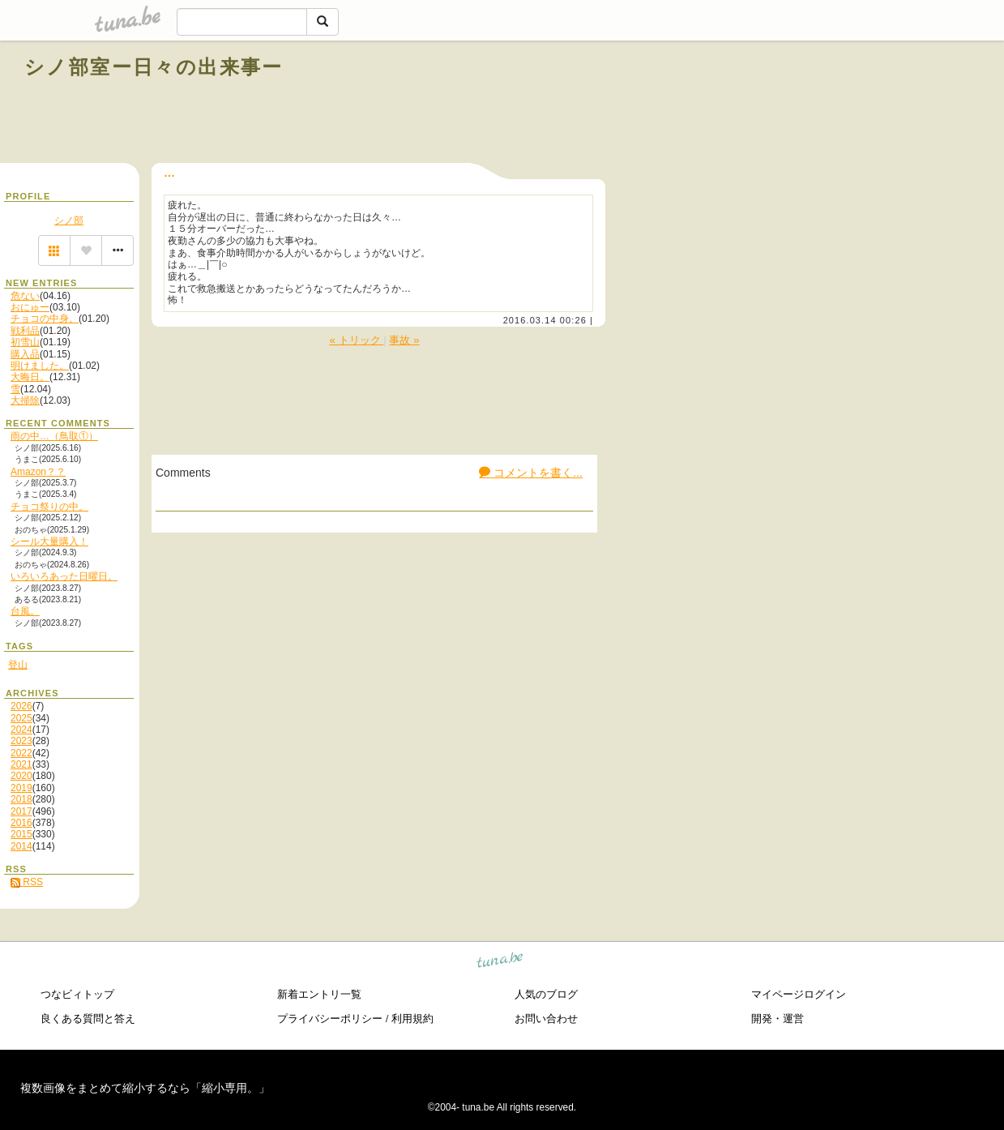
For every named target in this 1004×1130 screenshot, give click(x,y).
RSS (27, 882)
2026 (21, 706)
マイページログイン (798, 994)
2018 (21, 799)
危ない (25, 296)
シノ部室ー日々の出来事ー (154, 67)
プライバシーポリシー (329, 1018)
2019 (21, 788)
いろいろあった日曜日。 (64, 576)
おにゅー (30, 307)
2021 (21, 764)
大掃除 (25, 400)
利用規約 (412, 1018)
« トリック (356, 340)
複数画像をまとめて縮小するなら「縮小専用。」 (145, 1087)
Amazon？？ (38, 471)
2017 (21, 811)
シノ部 (68, 220)
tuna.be (500, 962)
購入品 (25, 354)
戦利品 (25, 330)
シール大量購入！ (49, 541)
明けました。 (40, 365)
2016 (21, 822)
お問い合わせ (546, 1018)
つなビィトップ (77, 994)
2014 (21, 846)
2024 (21, 729)
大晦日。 (30, 377)
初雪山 (25, 342)
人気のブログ (546, 994)
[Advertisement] (795, 103)
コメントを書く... (531, 472)
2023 (21, 741)
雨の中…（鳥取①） (54, 436)
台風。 (25, 611)
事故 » (404, 340)
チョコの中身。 (45, 318)
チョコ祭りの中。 (49, 506)
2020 (21, 775)
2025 (21, 718)
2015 (21, 834)
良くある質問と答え (88, 1018)
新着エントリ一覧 (319, 994)
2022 (21, 753)
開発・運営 (777, 1018)
